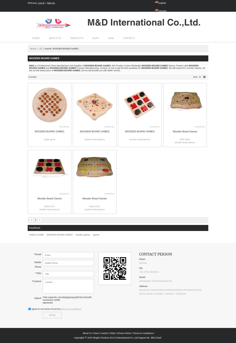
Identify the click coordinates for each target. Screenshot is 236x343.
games (96, 235)
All (40, 48)
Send (52, 315)
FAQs (111, 38)
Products (76, 38)
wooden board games (185, 131)
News (96, 333)
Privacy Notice (124, 333)
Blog (95, 38)
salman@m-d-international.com (155, 281)
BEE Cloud (156, 338)
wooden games (83, 235)
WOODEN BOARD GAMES (49, 131)
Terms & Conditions (71, 309)
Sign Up (51, 3)
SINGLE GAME (36, 235)
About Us (55, 38)
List (200, 76)
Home (36, 38)
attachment (48, 303)
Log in (41, 3)
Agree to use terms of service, (56, 309)
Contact (129, 38)
